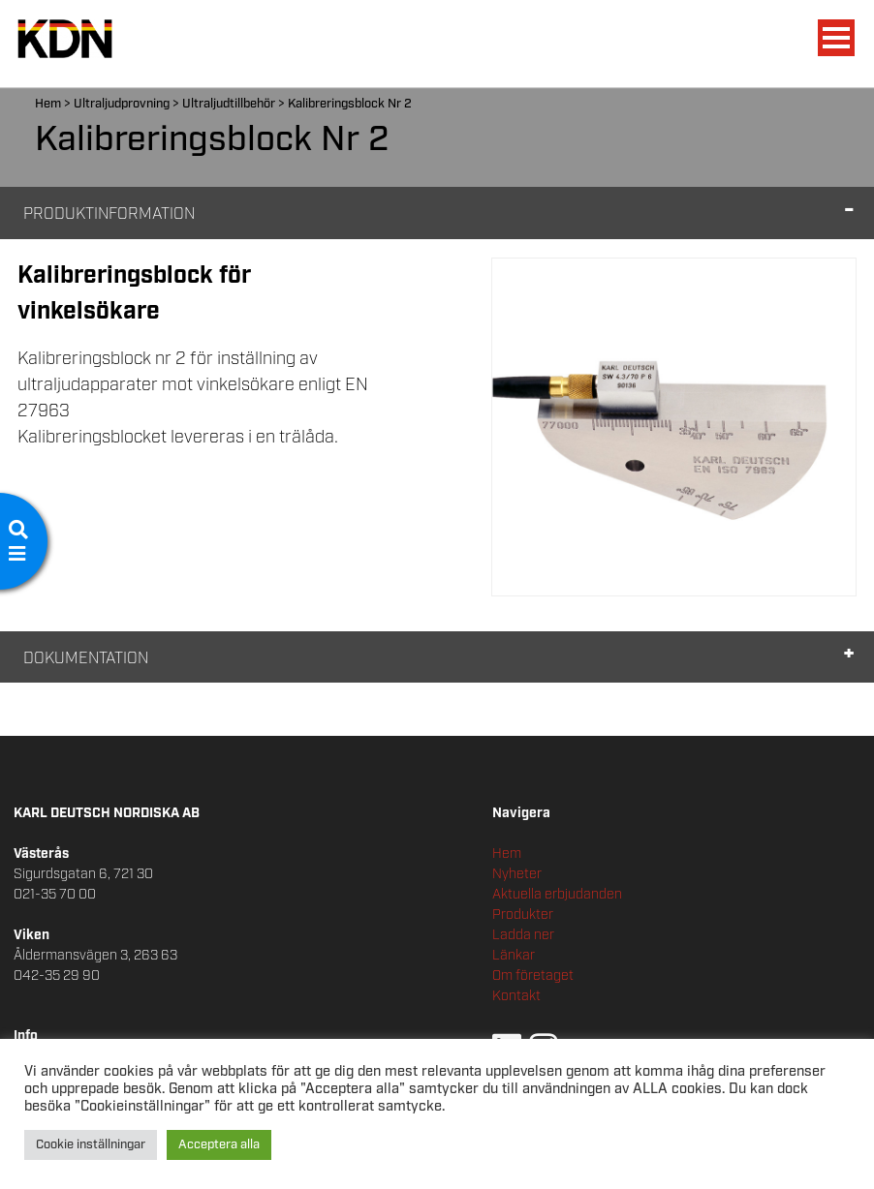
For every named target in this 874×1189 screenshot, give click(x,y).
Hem (48, 104)
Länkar (513, 955)
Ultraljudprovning (122, 104)
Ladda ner (523, 935)
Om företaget (533, 976)
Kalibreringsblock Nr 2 (350, 104)
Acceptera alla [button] (219, 1145)
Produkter (522, 915)
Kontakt (516, 996)
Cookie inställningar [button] (90, 1145)
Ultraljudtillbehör (228, 104)
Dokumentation (85, 659)
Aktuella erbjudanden (557, 894)
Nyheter (517, 874)
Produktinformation (109, 214)
